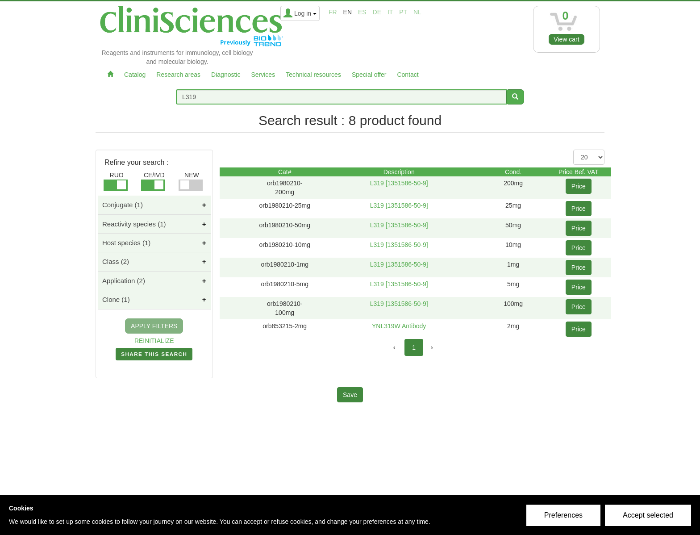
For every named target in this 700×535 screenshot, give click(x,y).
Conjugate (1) (122, 205)
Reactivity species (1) (134, 224)
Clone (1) (116, 299)
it (390, 12)
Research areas (178, 74)
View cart (566, 39)
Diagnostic (225, 74)
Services (263, 74)
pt (403, 12)
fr (333, 12)
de (377, 12)
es (362, 12)
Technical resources (313, 74)
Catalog (135, 74)
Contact (407, 74)
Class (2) (115, 261)
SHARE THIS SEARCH (154, 356)
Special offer (369, 74)
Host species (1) (126, 243)
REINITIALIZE (154, 340)
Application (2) (123, 280)
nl (417, 12)
